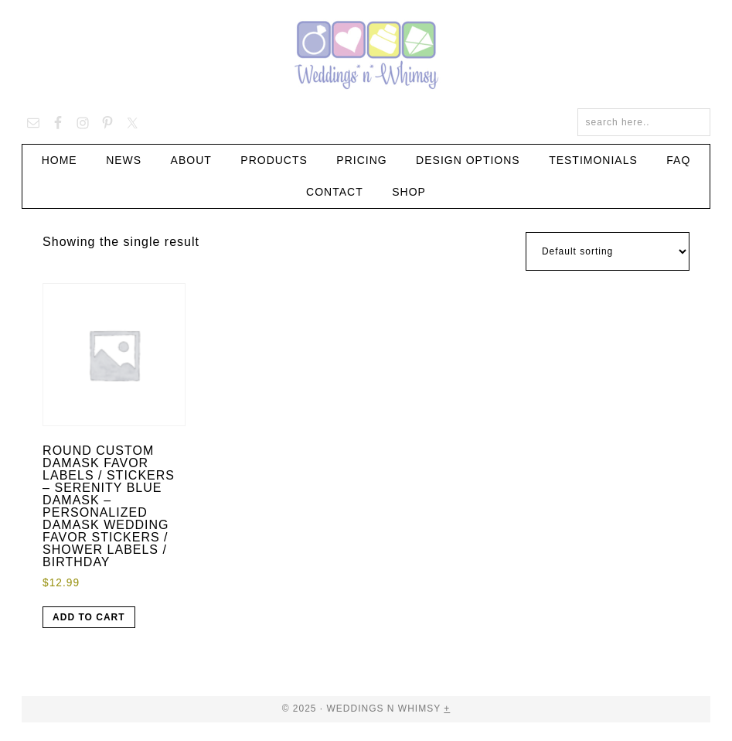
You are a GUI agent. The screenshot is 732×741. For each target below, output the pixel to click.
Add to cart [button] (88, 617)
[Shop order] (607, 251)
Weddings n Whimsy (366, 54)
